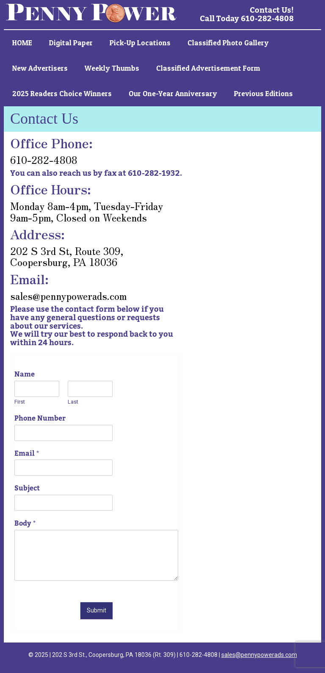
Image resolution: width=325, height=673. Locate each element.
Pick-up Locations (140, 42)
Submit (96, 610)
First (19, 402)
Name (24, 374)
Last (73, 402)
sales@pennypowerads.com (259, 654)
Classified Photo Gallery (228, 42)
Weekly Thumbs (112, 68)
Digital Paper (71, 42)
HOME (22, 42)
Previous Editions (263, 93)
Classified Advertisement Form (208, 68)
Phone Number (40, 418)
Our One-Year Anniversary (173, 93)
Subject (27, 488)
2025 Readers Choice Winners (62, 93)
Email (26, 453)
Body (25, 523)
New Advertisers (40, 68)
